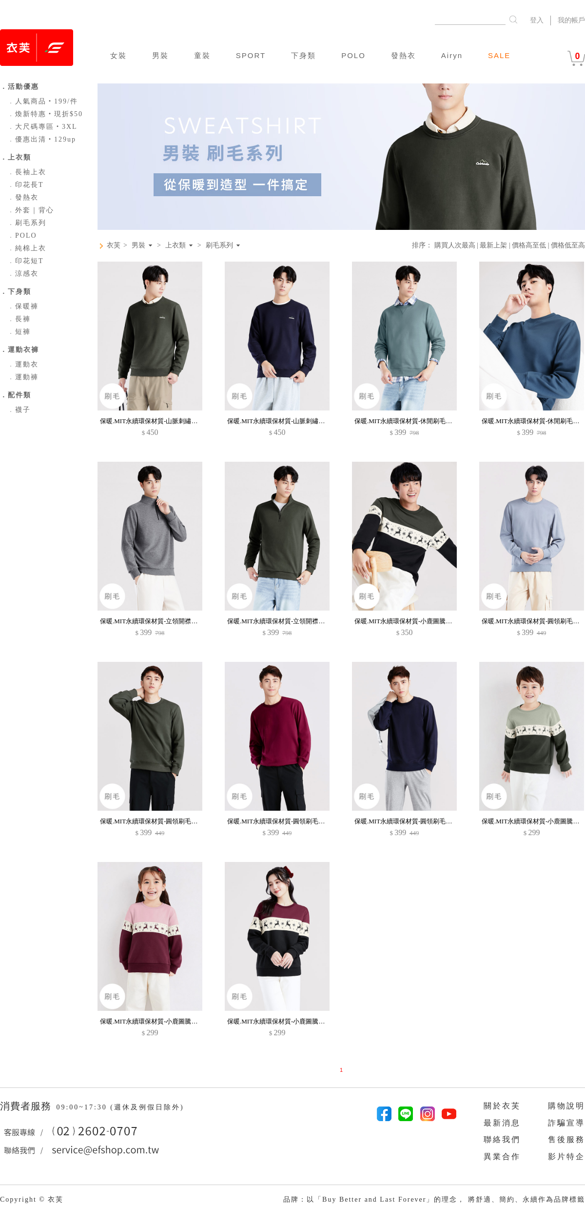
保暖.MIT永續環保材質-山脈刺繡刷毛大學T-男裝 (167, 421)
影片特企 (566, 1156)
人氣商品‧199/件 (42, 101)
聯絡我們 (502, 1139)
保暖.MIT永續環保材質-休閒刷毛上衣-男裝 (413, 421)
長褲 (19, 319)
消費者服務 (27, 1106)
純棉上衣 (26, 248)
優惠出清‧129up (41, 139)
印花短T (25, 261)
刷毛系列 (26, 222)
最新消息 (502, 1123)
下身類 (303, 55)
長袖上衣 (26, 172)
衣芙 (113, 245)
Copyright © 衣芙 (31, 1199)
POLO (353, 55)
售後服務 (566, 1139)
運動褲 (23, 377)
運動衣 (23, 364)
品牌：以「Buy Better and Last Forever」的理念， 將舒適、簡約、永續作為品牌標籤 (434, 1199)
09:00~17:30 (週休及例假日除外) (120, 1107)
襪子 (19, 409)
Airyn (452, 55)
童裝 (202, 55)
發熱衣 (403, 55)
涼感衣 (23, 273)
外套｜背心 (30, 210)
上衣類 (175, 245)
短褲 (19, 331)
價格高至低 (529, 245)
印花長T (25, 184)
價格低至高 (568, 245)
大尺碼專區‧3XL (42, 126)
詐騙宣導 (566, 1123)
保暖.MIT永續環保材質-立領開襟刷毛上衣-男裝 (166, 621)
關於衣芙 (502, 1106)
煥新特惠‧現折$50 (45, 114)
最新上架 (493, 245)
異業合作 (502, 1156)
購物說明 (566, 1106)
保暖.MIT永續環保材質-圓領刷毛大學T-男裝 (161, 821)
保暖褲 (23, 306)
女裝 (118, 55)
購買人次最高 (454, 245)
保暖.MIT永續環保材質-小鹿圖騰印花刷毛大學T (421, 621)
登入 (537, 20)
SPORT (251, 55)
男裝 (160, 55)
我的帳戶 (571, 20)
